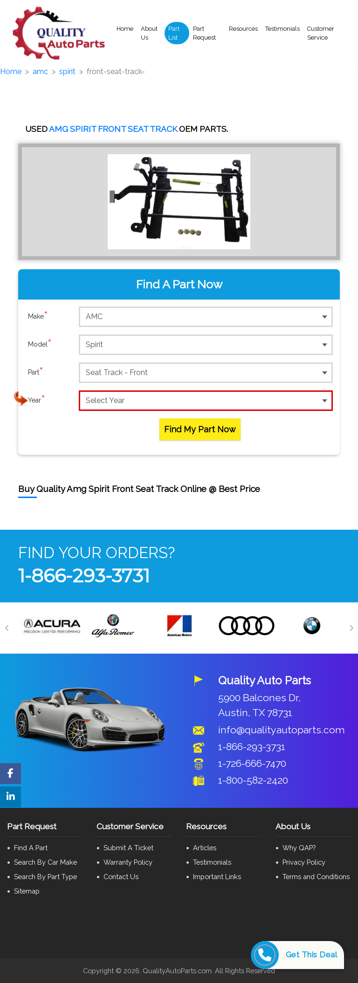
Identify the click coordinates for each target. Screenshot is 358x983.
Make (38, 316)
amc (40, 71)
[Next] (351, 628)
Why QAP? (299, 848)
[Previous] (7, 628)
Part (35, 372)
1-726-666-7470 (252, 763)
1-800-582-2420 (253, 780)
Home (125, 28)
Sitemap (27, 891)
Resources (243, 28)
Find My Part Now (200, 429)
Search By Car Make (45, 862)
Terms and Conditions (316, 877)
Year (36, 400)
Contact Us (120, 877)
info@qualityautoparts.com (281, 730)
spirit (67, 71)
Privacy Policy (303, 862)
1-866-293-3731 (84, 575)
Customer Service (320, 33)
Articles (204, 848)
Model (40, 344)
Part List (173, 33)
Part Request (204, 33)
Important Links (217, 877)
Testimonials (282, 28)
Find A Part (31, 848)
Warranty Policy (127, 862)
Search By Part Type (45, 877)
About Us (149, 33)
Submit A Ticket (128, 848)
